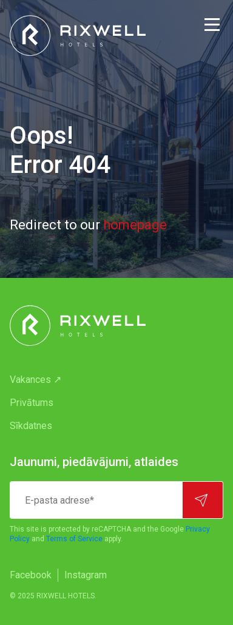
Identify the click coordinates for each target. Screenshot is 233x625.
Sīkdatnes (31, 425)
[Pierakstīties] (203, 500)
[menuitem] (116, 380)
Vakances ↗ (35, 379)
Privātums (31, 402)
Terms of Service (74, 539)
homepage (135, 224)
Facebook (31, 575)
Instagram (85, 575)
